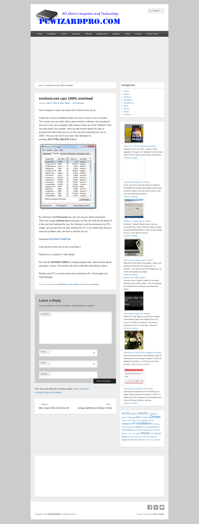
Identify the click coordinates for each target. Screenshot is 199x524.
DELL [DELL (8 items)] (139, 417)
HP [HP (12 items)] (133, 423)
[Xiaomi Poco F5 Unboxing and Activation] (134, 143)
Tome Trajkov (65, 103)
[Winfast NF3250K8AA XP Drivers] (134, 179)
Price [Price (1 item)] (130, 433)
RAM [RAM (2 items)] (138, 433)
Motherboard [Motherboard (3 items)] (127, 430)
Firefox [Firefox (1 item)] (129, 420)
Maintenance (102, 34)
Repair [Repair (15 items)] (145, 433)
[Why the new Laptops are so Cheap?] (134, 257)
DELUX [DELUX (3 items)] (146, 417)
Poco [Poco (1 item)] (126, 433)
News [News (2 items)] (141, 430)
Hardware (76, 34)
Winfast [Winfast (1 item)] (157, 440)
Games (126, 94)
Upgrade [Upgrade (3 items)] (125, 440)
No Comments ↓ (79, 103)
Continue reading (132, 158)
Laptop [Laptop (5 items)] (137, 427)
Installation (51, 34)
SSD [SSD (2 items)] (130, 437)
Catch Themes (158, 514)
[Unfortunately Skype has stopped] (134, 311)
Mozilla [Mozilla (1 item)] (135, 430)
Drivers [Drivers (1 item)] (124, 420)
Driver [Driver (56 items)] (155, 416)
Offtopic (88, 34)
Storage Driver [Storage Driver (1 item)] (137, 437)
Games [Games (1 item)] (139, 420)
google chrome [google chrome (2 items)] (148, 420)
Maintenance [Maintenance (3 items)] (153, 427)
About (127, 34)
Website (44, 374)
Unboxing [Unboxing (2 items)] (152, 437)
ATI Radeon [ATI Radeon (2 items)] (152, 414)
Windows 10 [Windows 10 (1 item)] (151, 440)
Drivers (64, 34)
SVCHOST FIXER (58, 239)
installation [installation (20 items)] (143, 423)
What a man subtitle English (135, 277)
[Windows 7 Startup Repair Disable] (134, 218)
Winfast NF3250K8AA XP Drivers (137, 182)
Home (39, 34)
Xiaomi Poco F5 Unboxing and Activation (140, 146)
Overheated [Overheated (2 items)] (148, 430)
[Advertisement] (99, 57)
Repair (126, 112)
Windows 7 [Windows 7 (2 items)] (142, 440)
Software (116, 34)
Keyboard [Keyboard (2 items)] (129, 427)
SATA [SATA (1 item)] (152, 433)
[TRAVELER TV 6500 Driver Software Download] (134, 350)
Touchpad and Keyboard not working (138, 389)
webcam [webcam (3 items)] (133, 440)
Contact (138, 34)
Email (43, 363)
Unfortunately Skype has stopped (137, 314)
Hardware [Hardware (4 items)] (126, 424)
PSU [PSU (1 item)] (134, 433)
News (126, 106)
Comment (45, 314)
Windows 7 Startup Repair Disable (137, 221)
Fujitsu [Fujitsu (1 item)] (134, 420)
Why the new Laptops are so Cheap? (138, 260)
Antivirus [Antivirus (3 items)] (134, 414)
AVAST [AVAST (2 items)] (124, 417)
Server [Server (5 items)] (157, 433)
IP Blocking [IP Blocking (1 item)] (155, 424)
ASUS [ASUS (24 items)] (142, 413)
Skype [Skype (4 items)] (125, 436)
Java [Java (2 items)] (123, 427)
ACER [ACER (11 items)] (125, 413)
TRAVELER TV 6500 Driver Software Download (143, 353)
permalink (95, 284)
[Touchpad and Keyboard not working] (134, 386)
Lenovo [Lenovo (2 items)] (144, 427)
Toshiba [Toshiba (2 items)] (145, 437)
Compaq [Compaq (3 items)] (131, 417)
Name (43, 352)
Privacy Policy (152, 34)
